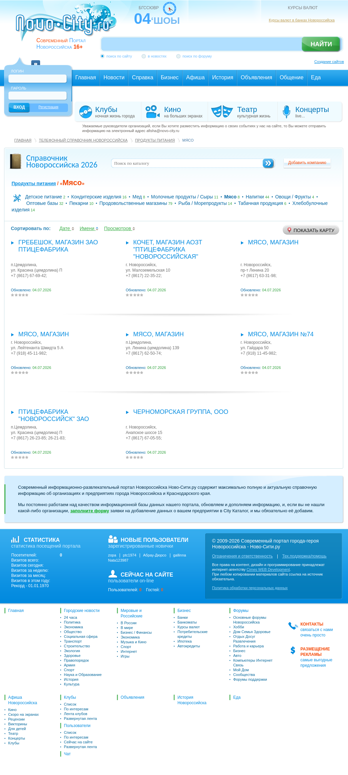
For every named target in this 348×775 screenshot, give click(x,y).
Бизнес (184, 610)
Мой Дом (241, 670)
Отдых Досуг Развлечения (244, 638)
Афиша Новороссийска (22, 700)
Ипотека (184, 641)
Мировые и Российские (131, 613)
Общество (73, 632)
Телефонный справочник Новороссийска (83, 140)
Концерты (16, 738)
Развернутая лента (80, 718)
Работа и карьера (248, 646)
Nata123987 (118, 560)
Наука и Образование (83, 675)
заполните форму (89, 510)
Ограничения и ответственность (242, 556)
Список (70, 704)
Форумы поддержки (250, 679)
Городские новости (82, 610)
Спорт (69, 670)
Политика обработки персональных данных (250, 588)
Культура (72, 684)
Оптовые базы (42, 203)
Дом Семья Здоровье (252, 632)
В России (129, 623)
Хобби (238, 627)
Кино (12, 710)
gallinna (179, 555)
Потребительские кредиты (192, 634)
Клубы (13, 743)
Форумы (240, 610)
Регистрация (48, 107)
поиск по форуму (197, 56)
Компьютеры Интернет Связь (253, 662)
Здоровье (72, 655)
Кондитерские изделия (96, 196)
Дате (66, 228)
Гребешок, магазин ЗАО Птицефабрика (58, 246)
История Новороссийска (191, 700)
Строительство (77, 646)
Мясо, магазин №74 (281, 334)
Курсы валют (188, 627)
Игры (125, 656)
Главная (22, 140)
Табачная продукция (260, 203)
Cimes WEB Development (268, 569)
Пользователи (77, 725)
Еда (237, 697)
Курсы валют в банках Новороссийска (302, 20)
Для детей (17, 729)
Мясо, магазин (273, 242)
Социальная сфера (81, 636)
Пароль (18, 88)
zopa (112, 555)
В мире (127, 628)
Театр (13, 733)
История (71, 679)
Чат (67, 754)
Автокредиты (188, 646)
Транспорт (73, 641)
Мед (137, 196)
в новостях (157, 56)
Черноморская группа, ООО (180, 411)
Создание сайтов (329, 62)
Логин (17, 71)
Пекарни (78, 203)
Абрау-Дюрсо (154, 555)
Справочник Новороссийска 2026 (62, 161)
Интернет (129, 651)
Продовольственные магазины (133, 203)
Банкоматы (187, 622)
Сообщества (244, 675)
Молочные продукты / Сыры (182, 196)
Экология (72, 651)
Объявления (132, 697)
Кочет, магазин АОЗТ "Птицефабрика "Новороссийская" (167, 249)
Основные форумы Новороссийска (249, 619)
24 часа (70, 617)
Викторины (17, 724)
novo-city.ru (68, 26)
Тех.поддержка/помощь (304, 556)
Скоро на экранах (23, 714)
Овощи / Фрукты (293, 196)
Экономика (73, 627)
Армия (69, 665)
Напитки (255, 196)
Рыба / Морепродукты (202, 203)
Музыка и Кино (133, 642)
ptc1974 (129, 555)
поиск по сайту (119, 56)
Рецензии (16, 719)
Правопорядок (76, 660)
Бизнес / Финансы (136, 632)
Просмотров (119, 228)
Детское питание (43, 196)
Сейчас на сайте (78, 742)
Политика (72, 622)
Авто (237, 655)
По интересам (76, 709)
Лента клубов (75, 714)
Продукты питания (155, 140)
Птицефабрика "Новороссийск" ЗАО (53, 415)
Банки (182, 617)
